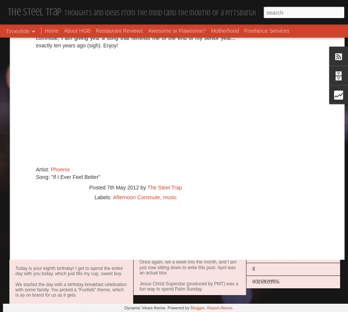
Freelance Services (266, 31)
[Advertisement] (136, 81)
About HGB (77, 31)
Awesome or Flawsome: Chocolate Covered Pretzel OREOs (214, 194)
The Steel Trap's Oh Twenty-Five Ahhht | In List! (297, 243)
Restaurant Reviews (119, 31)
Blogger (198, 308)
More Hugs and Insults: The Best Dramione (293, 167)
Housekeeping (157, 130)
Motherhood (225, 31)
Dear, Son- (32, 248)
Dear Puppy (262, 128)
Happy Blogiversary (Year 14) (280, 192)
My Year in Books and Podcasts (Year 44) (291, 154)
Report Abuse (220, 308)
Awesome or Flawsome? (177, 31)
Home (52, 31)
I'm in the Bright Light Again (280, 205)
